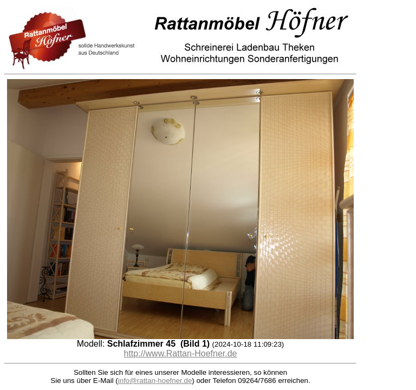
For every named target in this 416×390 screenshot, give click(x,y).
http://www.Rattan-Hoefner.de (180, 353)
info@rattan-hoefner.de (155, 380)
